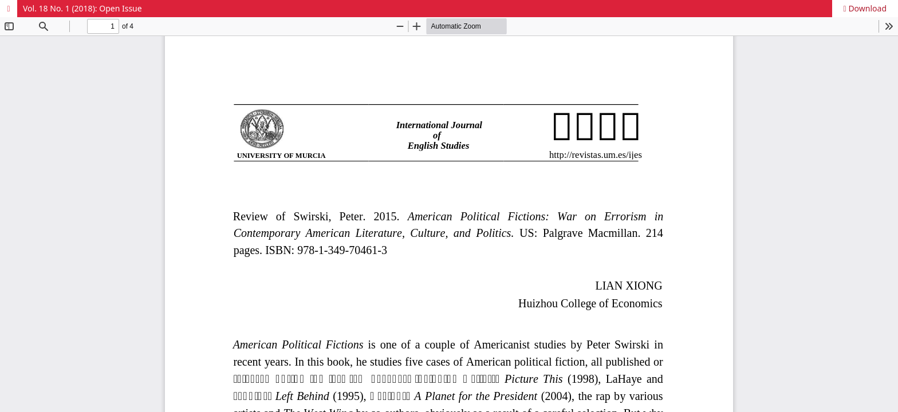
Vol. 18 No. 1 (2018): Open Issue (82, 8)
